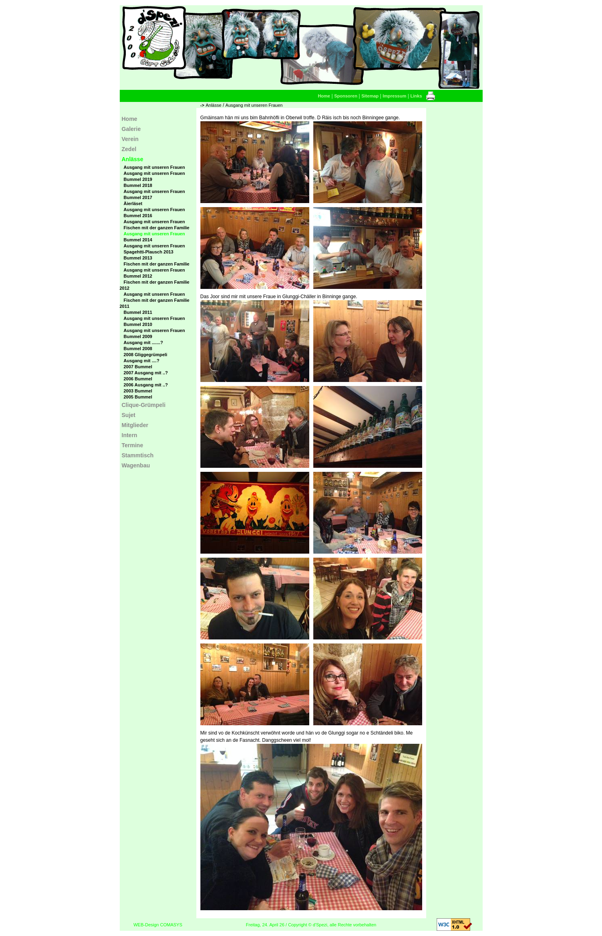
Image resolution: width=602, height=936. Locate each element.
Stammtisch (138, 455)
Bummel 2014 (138, 239)
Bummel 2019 (138, 179)
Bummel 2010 (138, 324)
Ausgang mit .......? (143, 342)
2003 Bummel (138, 390)
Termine (132, 445)
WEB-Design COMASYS (157, 924)
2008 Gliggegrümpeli (145, 354)
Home (324, 95)
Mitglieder (135, 425)
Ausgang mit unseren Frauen (254, 105)
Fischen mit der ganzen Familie (157, 227)
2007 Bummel (138, 366)
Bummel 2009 (138, 336)
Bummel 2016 (138, 215)
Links (416, 95)
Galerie (131, 129)
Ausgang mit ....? (142, 360)
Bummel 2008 (138, 348)
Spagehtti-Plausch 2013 (149, 251)
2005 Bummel (138, 396)
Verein (130, 139)
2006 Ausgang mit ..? (146, 384)
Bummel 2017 (138, 197)
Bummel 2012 (138, 276)
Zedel (129, 149)
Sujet (128, 415)
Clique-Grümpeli (144, 405)
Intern (129, 435)
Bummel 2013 (138, 257)
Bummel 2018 (138, 185)
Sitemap (370, 95)
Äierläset (133, 203)
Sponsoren (345, 95)
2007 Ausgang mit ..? (146, 372)
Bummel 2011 (138, 312)
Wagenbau (136, 465)
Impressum (394, 95)
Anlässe (213, 105)
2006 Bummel (138, 378)
